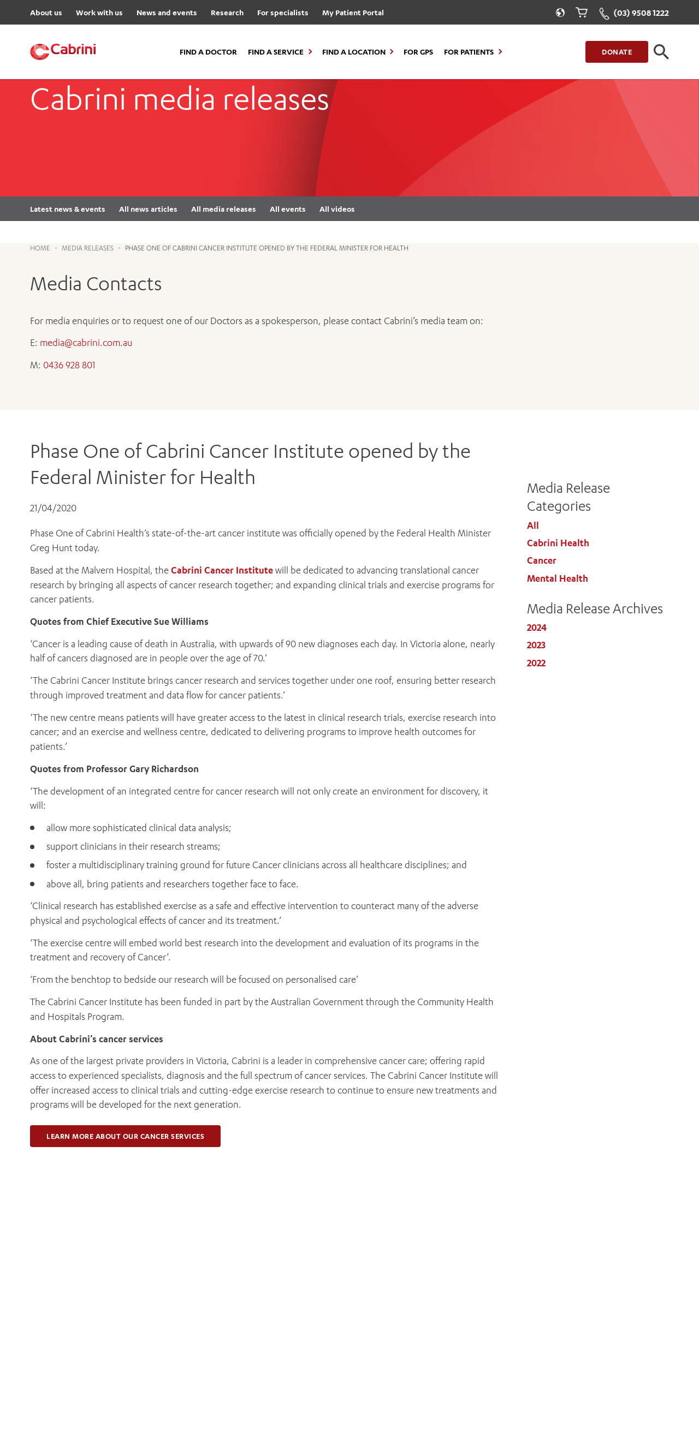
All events (288, 208)
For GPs (418, 51)
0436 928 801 (69, 365)
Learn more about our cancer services (125, 1136)
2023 (536, 645)
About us (46, 12)
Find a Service (276, 51)
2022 (536, 663)
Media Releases (88, 248)
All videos (337, 208)
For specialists (283, 12)
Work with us (99, 12)
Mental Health (557, 578)
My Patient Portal (353, 12)
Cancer (541, 560)
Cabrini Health (558, 543)
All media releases (223, 208)
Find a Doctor (208, 51)
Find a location (354, 51)
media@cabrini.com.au (86, 342)
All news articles (148, 208)
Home (40, 248)
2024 (537, 627)
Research (227, 12)
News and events (167, 12)
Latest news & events (67, 208)
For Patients (469, 51)
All (533, 525)
